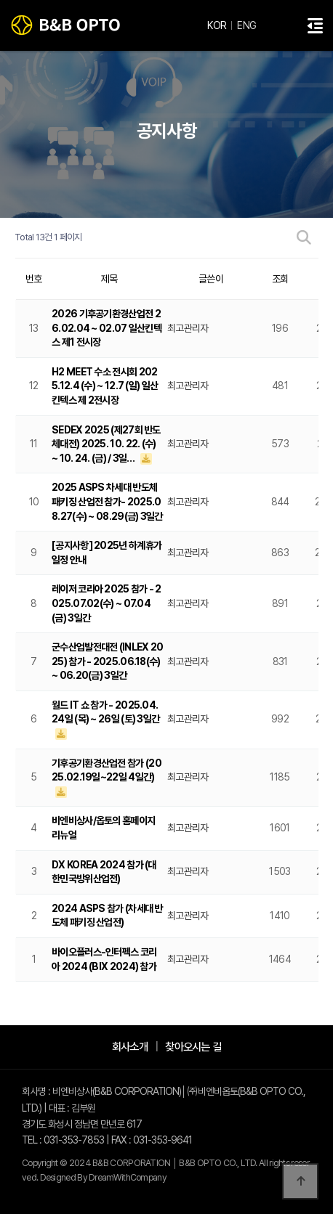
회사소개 (130, 1047)
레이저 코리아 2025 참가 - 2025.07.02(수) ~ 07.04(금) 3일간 (106, 603)
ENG (246, 25)
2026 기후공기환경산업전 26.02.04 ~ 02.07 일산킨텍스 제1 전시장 (106, 328)
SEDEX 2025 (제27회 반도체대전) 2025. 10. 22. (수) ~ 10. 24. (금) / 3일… (106, 444)
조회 (280, 279)
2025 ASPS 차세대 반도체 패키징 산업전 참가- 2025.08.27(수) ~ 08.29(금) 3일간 (107, 501)
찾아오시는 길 (193, 1047)
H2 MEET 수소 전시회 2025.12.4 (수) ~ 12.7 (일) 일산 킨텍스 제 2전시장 (105, 386)
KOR (216, 25)
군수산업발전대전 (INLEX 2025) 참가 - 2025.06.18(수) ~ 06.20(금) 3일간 (107, 661)
